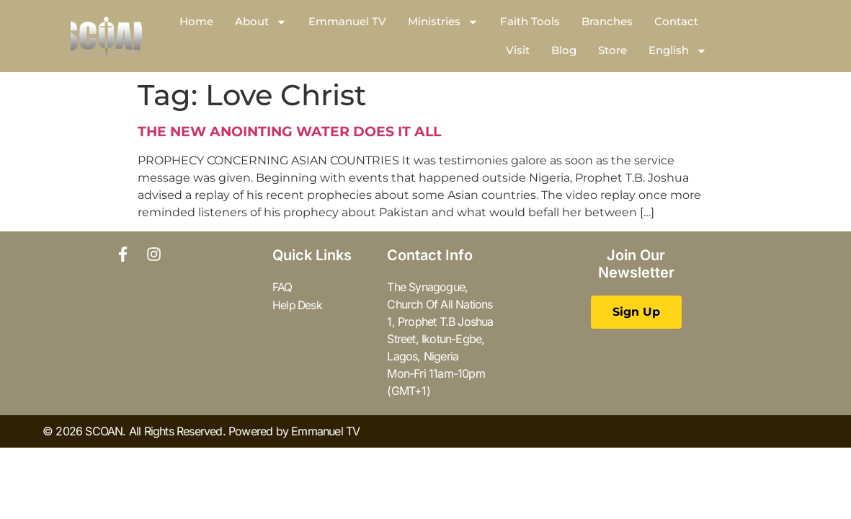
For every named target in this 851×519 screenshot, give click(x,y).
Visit (518, 50)
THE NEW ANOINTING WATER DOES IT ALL (289, 131)
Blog (563, 50)
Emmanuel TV (347, 21)
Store (612, 50)
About (261, 22)
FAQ (282, 287)
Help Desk (298, 304)
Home (196, 21)
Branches (607, 21)
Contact (676, 21)
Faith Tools (530, 21)
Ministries (443, 22)
